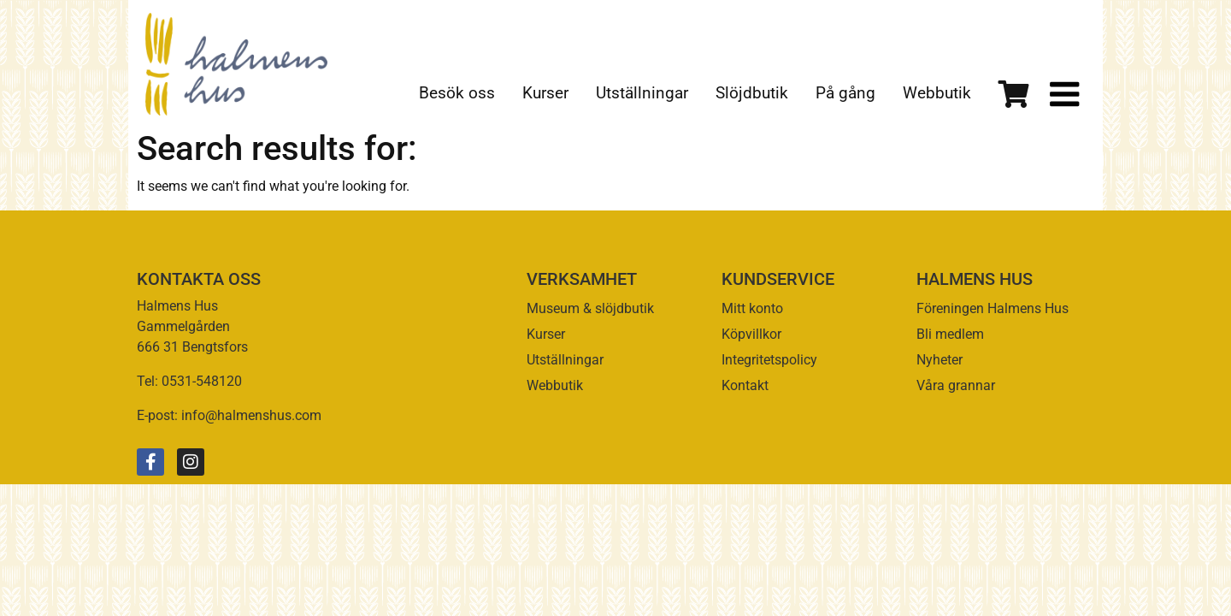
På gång (845, 93)
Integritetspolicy (769, 360)
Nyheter (939, 360)
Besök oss (457, 93)
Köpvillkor (751, 334)
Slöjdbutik (752, 93)
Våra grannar (955, 385)
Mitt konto (752, 308)
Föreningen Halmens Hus (992, 308)
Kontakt (745, 385)
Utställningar (642, 93)
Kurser (545, 93)
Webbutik (937, 93)
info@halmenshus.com (251, 415)
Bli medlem (950, 334)
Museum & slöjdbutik (590, 308)
